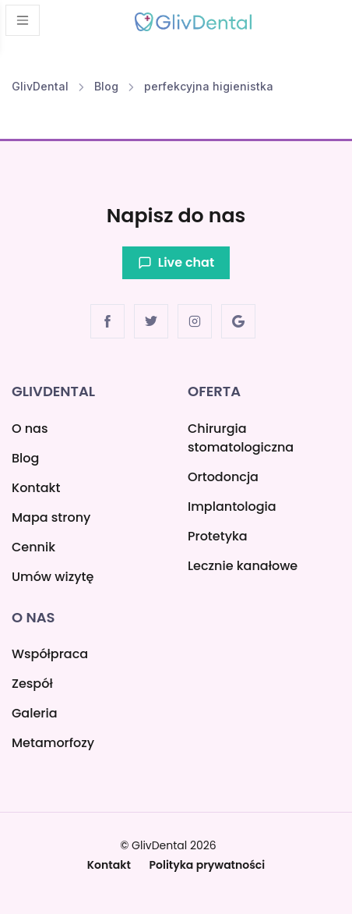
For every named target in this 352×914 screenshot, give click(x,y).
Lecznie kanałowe (242, 566)
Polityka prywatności (208, 865)
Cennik (33, 547)
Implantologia (232, 506)
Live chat (176, 262)
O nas (30, 429)
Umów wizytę (52, 577)
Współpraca (50, 654)
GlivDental (40, 86)
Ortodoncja (223, 477)
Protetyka (218, 536)
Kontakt (36, 488)
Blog (106, 86)
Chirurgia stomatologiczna (241, 438)
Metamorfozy (53, 743)
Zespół (32, 684)
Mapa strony (51, 517)
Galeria (35, 713)
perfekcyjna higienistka (208, 86)
